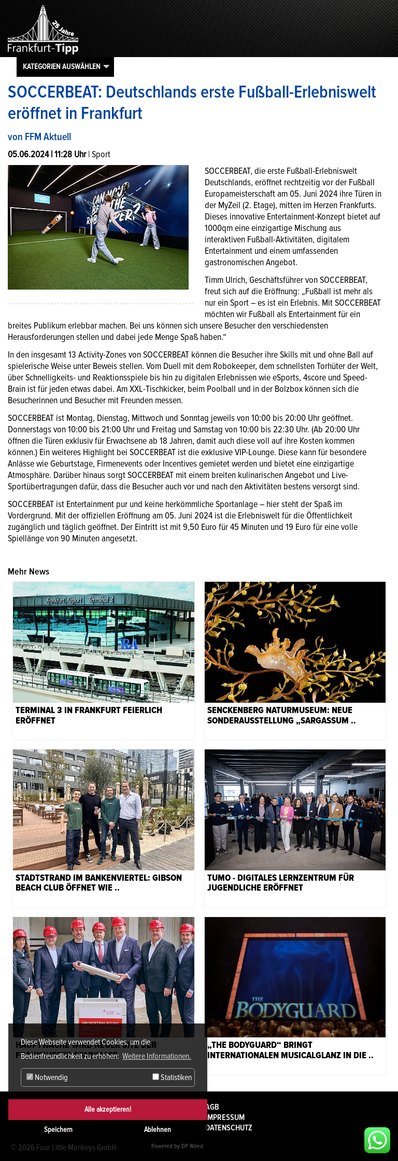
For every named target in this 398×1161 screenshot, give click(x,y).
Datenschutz (228, 1128)
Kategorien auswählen (62, 66)
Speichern (58, 1129)
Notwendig (47, 1077)
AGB (212, 1107)
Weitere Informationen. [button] (156, 1056)
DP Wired (192, 1146)
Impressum (225, 1117)
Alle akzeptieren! (107, 1109)
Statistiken (172, 1077)
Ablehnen (157, 1129)
